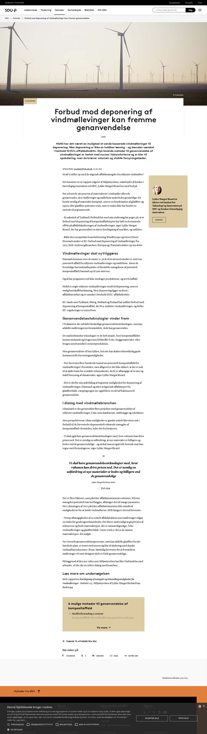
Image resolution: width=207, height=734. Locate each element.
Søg (190, 10)
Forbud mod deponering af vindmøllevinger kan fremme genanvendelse (57, 18)
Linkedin (98, 649)
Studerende (174, 2)
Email (114, 650)
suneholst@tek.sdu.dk (82, 163)
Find (200, 2)
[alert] (103, 718)
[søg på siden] (170, 10)
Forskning (46, 10)
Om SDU (102, 10)
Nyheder (59, 10)
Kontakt (159, 212)
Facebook (69, 649)
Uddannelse (30, 10)
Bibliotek (89, 10)
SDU (7, 18)
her (71, 581)
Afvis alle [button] (184, 718)
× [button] (204, 706)
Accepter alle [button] (152, 718)
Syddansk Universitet (14, 2)
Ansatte (188, 2)
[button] (8, 724)
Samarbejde (74, 10)
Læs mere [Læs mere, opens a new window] (20, 720)
